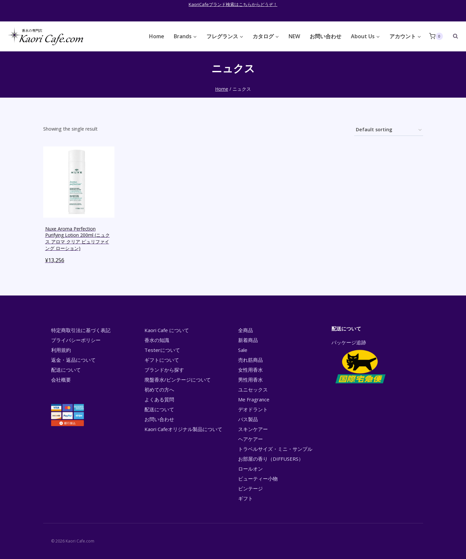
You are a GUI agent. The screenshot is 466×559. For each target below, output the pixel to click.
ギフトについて (161, 360)
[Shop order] (388, 130)
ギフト (245, 498)
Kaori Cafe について (166, 330)
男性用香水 (250, 379)
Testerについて (162, 350)
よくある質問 (159, 399)
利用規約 (61, 350)
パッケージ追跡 (359, 362)
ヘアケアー (250, 439)
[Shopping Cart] (436, 36)
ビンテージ (250, 488)
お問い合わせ (325, 36)
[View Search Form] (452, 36)
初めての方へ (159, 389)
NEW (294, 36)
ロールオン (250, 468)
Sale (242, 350)
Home (156, 36)
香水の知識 (156, 340)
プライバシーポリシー (76, 340)
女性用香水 (250, 369)
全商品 (245, 330)
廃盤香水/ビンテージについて (177, 379)
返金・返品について (73, 360)
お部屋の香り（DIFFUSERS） (270, 458)
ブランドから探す (164, 369)
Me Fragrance (253, 399)
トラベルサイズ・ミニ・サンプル (275, 449)
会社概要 (61, 379)
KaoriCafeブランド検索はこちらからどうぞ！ (233, 4)
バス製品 (248, 419)
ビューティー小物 (258, 478)
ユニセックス (253, 389)
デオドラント (253, 409)
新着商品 (248, 340)
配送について (66, 369)
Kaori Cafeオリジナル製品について (183, 429)
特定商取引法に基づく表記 (80, 330)
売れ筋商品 (250, 360)
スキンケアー (253, 429)
